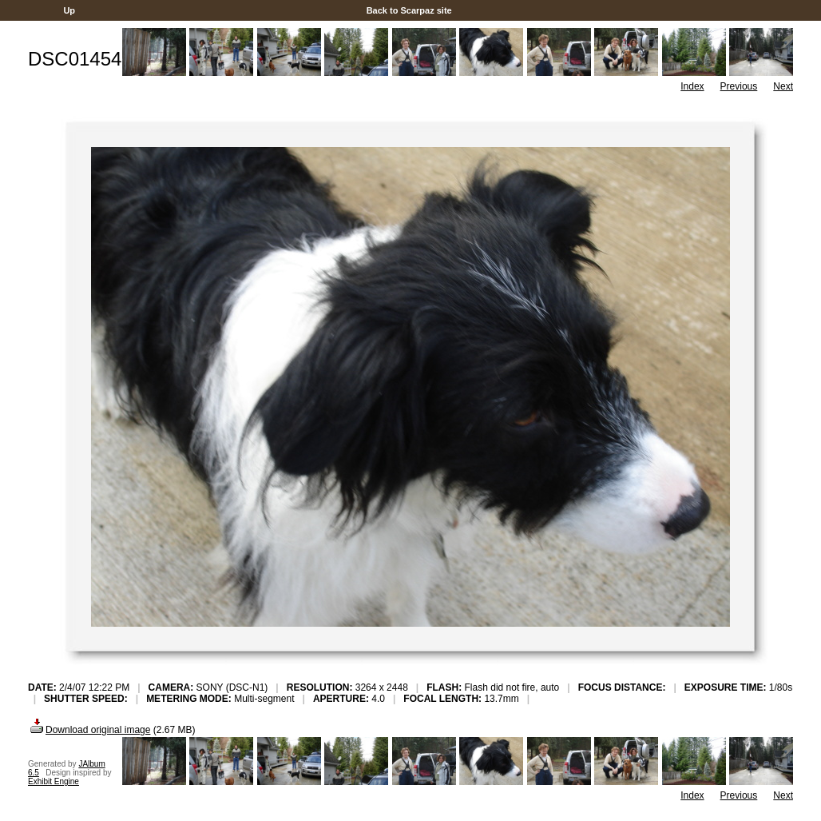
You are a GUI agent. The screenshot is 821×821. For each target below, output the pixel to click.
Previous (739, 86)
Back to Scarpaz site (409, 10)
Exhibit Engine (53, 781)
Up (69, 10)
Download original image (89, 729)
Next (783, 86)
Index (692, 86)
